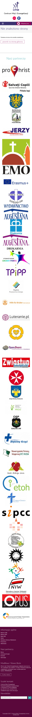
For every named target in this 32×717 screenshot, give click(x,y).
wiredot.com (16, 714)
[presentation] (10, 702)
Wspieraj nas (24, 23)
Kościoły (3, 655)
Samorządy (3, 657)
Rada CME (3, 636)
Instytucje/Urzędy (5, 654)
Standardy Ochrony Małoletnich (8, 640)
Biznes (2, 652)
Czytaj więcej (6, 675)
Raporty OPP (4, 634)
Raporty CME (4, 632)
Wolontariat (3, 643)
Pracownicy (3, 641)
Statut (2, 638)
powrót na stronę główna (12, 41)
